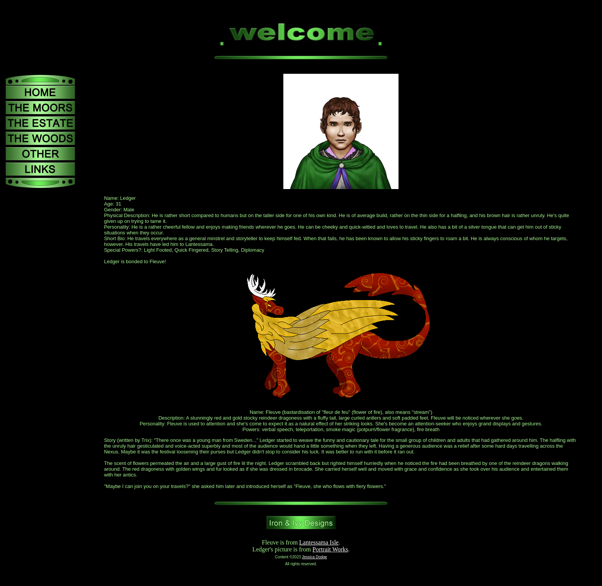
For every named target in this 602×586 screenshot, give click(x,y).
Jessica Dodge (314, 557)
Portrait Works (330, 549)
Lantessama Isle (319, 542)
